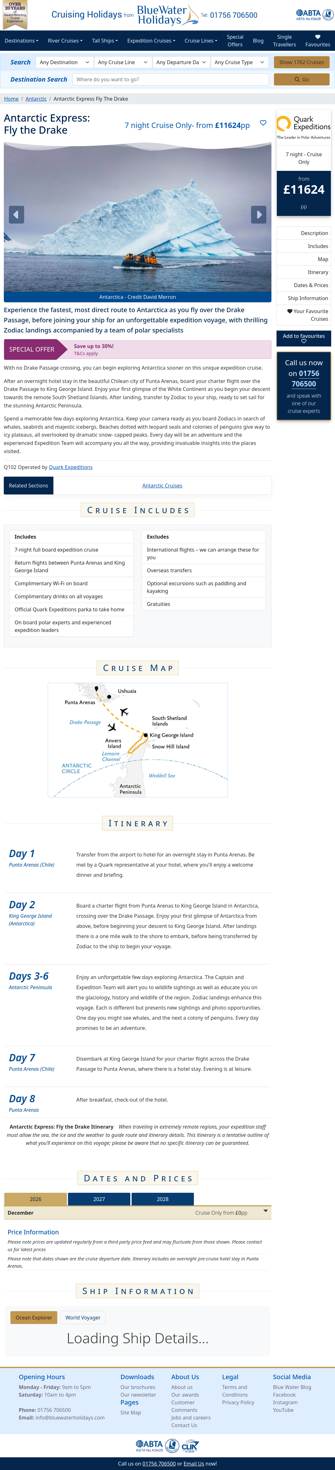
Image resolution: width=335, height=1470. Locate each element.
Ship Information (308, 298)
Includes (318, 246)
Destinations (20, 40)
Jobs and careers (191, 1417)
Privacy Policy (238, 1402)
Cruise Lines (199, 40)
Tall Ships (103, 40)
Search (20, 62)
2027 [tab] (99, 1199)
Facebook (284, 1394)
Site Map (130, 1412)
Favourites (317, 41)
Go (302, 79)
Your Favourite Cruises (307, 315)
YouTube (283, 1409)
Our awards (185, 1394)
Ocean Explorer (34, 1317)
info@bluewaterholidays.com (70, 1417)
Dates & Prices (311, 285)
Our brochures (137, 1387)
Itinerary (318, 272)
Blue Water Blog (292, 1387)
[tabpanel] (137, 1212)
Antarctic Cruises (162, 485)
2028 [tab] (163, 1199)
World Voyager (82, 1317)
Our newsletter (138, 1394)
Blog (258, 40)
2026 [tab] (36, 1199)
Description (314, 233)
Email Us (194, 1463)
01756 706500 (305, 378)
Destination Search (38, 79)
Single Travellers (284, 40)
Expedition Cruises (149, 40)
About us (182, 1387)
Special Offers (235, 40)
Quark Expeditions (70, 467)
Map (323, 259)
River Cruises (63, 40)
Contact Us (184, 1425)
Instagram (285, 1402)
